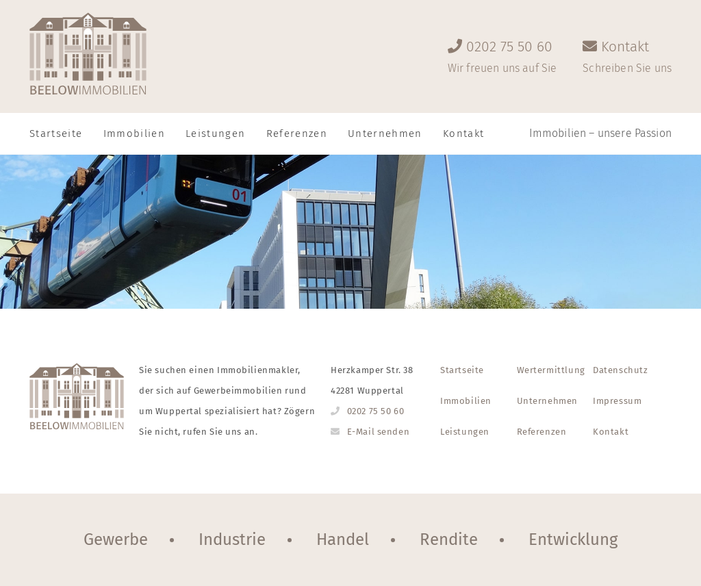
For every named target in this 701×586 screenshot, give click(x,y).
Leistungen (216, 133)
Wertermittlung (551, 370)
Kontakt (610, 431)
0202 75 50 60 (376, 411)
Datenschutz (620, 370)
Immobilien (134, 133)
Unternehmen (385, 133)
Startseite (56, 133)
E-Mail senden (378, 431)
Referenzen (297, 133)
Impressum (617, 401)
